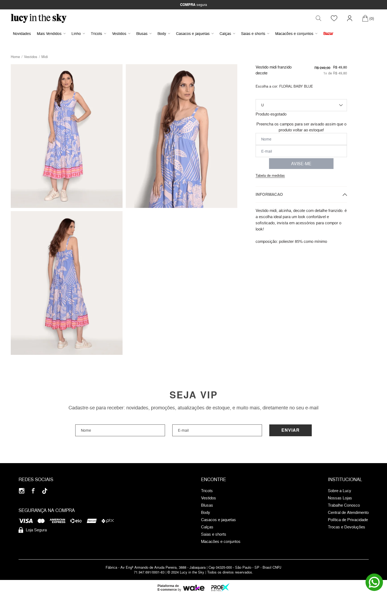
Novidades (22, 33)
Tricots (98, 33)
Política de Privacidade (348, 520)
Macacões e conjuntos (296, 33)
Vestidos (121, 33)
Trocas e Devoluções (346, 527)
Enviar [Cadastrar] (290, 430)
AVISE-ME (301, 164)
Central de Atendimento (348, 512)
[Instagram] (22, 491)
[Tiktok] (45, 491)
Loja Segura (33, 530)
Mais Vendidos (51, 33)
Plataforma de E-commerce (168, 588)
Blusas (144, 33)
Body (163, 33)
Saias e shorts (255, 33)
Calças (227, 33)
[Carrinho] (368, 18)
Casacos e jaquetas (195, 33)
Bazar (328, 33)
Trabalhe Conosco (344, 505)
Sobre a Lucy (339, 491)
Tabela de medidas (270, 175)
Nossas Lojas (340, 498)
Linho (78, 33)
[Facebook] (33, 491)
